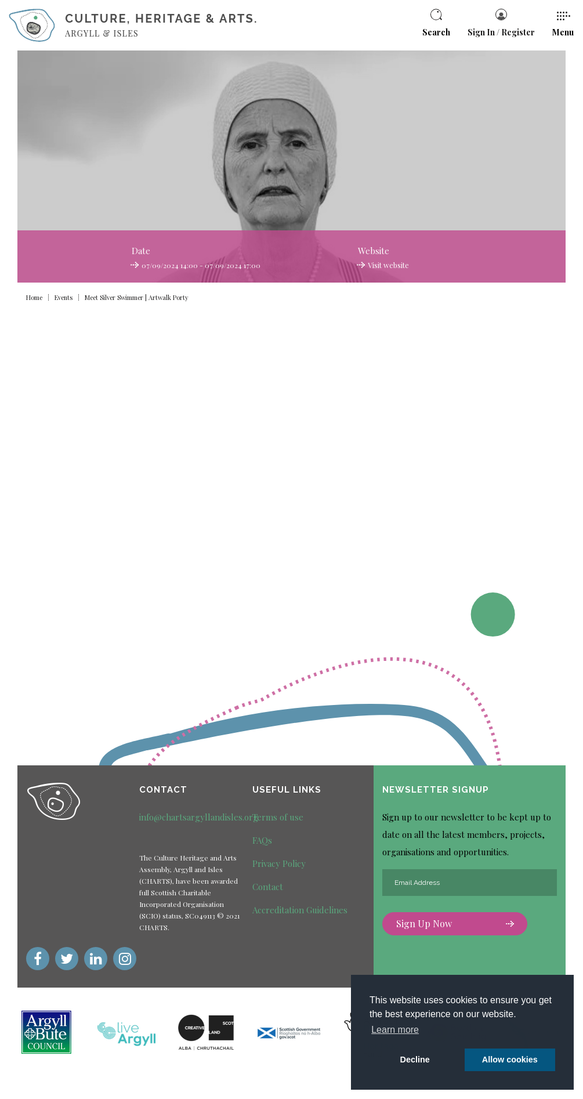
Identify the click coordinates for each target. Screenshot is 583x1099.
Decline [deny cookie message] (415, 1059)
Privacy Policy (279, 863)
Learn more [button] (395, 1030)
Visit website (388, 265)
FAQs (262, 840)
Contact (267, 886)
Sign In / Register (501, 23)
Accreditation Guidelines (299, 910)
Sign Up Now (454, 925)
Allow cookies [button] (510, 1059)
